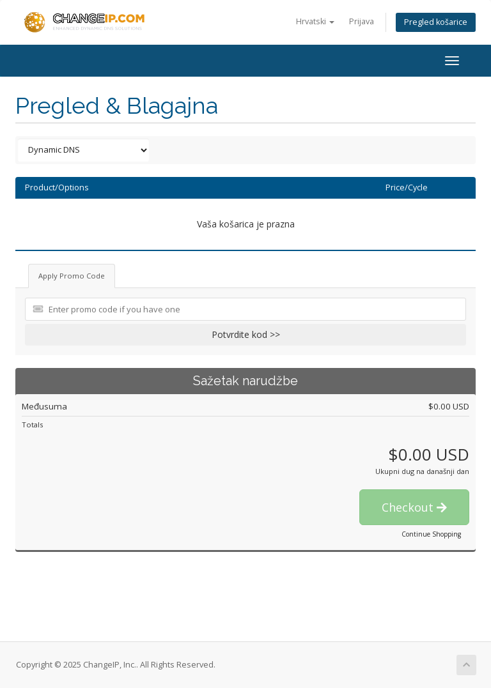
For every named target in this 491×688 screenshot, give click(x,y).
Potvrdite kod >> (246, 334)
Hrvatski (315, 21)
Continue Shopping (431, 534)
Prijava (361, 21)
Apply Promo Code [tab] (71, 275)
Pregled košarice (435, 22)
